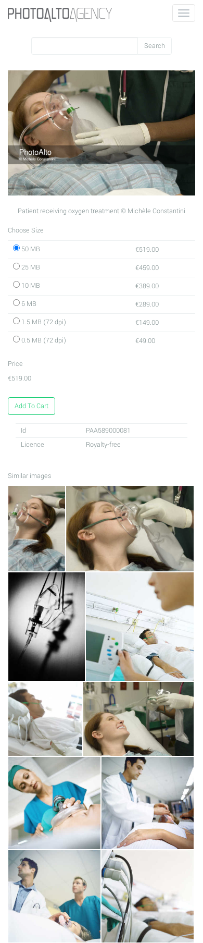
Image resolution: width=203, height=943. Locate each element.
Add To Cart (31, 406)
